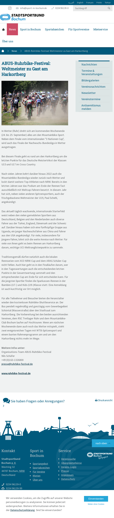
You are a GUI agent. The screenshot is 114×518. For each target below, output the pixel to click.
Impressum (67, 475)
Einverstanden (96, 498)
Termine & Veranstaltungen (91, 72)
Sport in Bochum (30, 29)
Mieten (36, 475)
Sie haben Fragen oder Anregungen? (34, 402)
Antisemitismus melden (90, 107)
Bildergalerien (90, 80)
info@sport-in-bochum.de (33, 8)
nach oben (101, 443)
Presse (65, 471)
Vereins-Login (68, 467)
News (12, 29)
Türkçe (108, 2)
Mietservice (100, 29)
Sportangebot (40, 463)
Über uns (7, 41)
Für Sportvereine (78, 29)
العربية (71, 2)
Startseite (3, 29)
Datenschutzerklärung (22, 510)
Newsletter (88, 93)
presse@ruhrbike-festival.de (17, 364)
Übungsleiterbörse (71, 463)
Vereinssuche (68, 459)
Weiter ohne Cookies (96, 504)
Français (90, 2)
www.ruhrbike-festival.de (16, 373)
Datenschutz (68, 479)
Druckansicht (104, 400)
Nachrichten (89, 64)
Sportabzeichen (54, 29)
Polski (99, 2)
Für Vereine (39, 471)
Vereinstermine (90, 99)
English (80, 2)
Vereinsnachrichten (93, 86)
